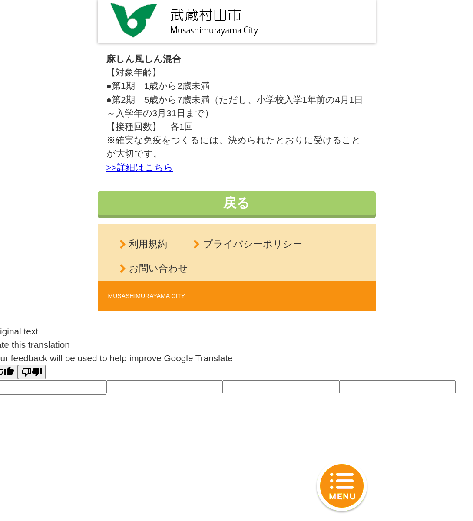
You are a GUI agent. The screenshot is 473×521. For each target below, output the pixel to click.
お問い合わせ (158, 268)
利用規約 (148, 244)
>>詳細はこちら (139, 167)
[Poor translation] (32, 372)
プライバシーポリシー (252, 244)
